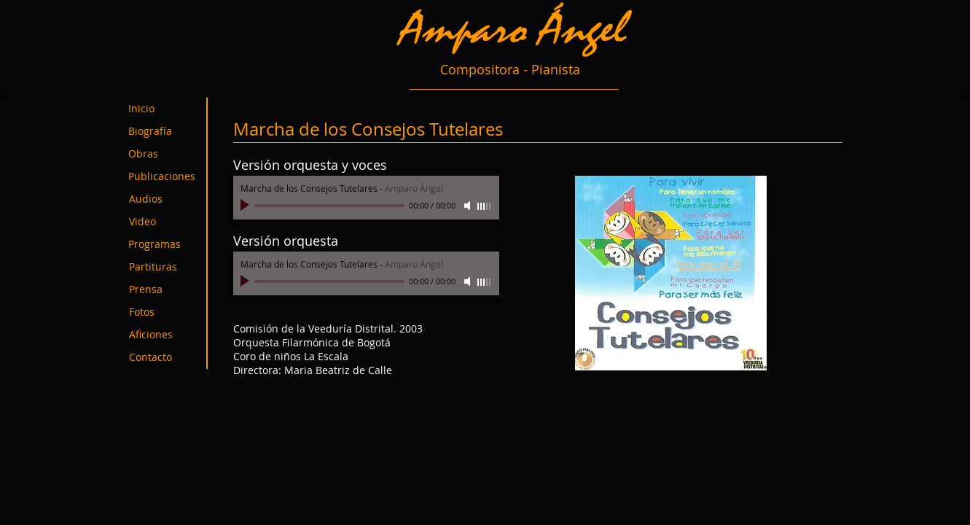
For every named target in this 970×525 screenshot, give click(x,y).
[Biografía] (162, 131)
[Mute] (468, 205)
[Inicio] (162, 109)
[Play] (246, 205)
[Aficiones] (163, 335)
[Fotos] (163, 312)
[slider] (484, 206)
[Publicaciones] (170, 177)
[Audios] (163, 199)
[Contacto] (163, 357)
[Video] (163, 222)
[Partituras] (163, 267)
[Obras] (162, 154)
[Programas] (162, 244)
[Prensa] (163, 290)
